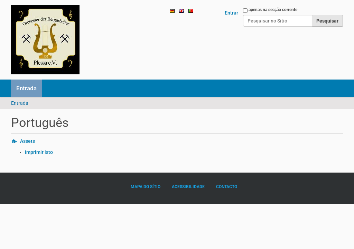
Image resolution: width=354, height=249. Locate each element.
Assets (27, 141)
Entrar (231, 13)
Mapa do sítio (145, 186)
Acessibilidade (188, 186)
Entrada (26, 88)
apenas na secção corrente (273, 9)
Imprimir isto (39, 152)
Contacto (226, 186)
